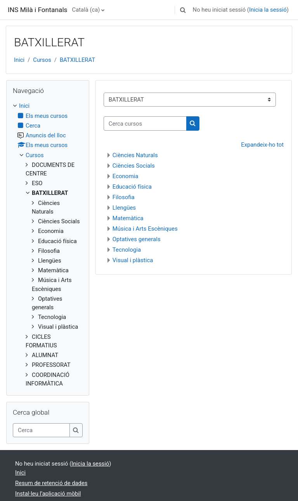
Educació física (132, 186)
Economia (126, 176)
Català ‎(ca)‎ (86, 9)
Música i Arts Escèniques (145, 228)
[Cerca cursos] (145, 123)
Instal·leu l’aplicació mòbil (48, 493)
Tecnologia (127, 249)
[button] (183, 10)
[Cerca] (41, 430)
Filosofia (124, 197)
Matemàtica (128, 218)
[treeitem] (48, 245)
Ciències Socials (134, 165)
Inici (19, 59)
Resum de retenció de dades (51, 483)
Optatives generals (137, 239)
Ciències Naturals (135, 155)
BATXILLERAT (77, 59)
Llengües (124, 207)
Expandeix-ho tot (262, 144)
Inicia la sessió (268, 9)
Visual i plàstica (133, 260)
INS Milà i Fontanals (38, 10)
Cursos (42, 59)
